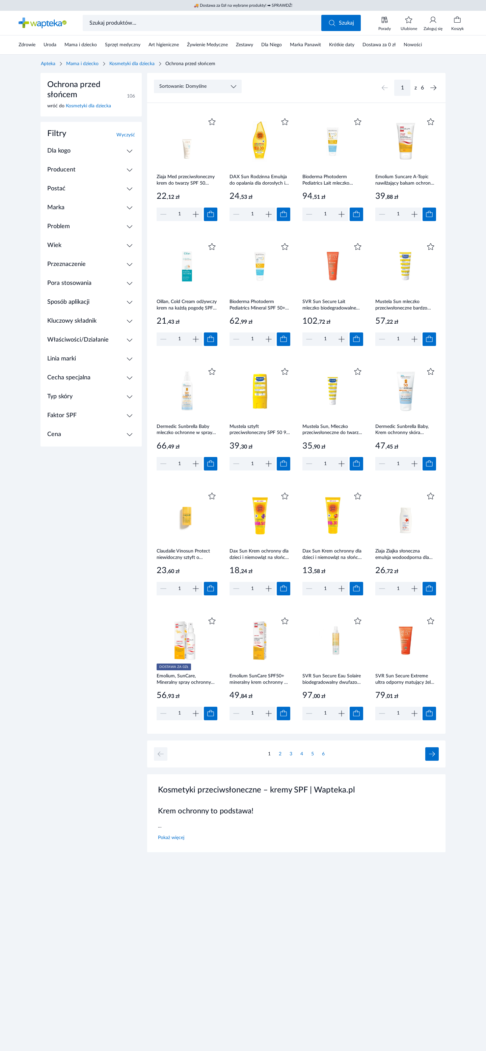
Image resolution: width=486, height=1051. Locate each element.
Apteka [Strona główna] (48, 63)
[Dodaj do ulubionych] (212, 121)
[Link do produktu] (187, 168)
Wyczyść (125, 135)
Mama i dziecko (82, 63)
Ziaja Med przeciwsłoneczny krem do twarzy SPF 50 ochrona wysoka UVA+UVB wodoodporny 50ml (186, 180)
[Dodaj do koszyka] (210, 214)
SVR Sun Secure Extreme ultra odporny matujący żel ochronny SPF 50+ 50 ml (403, 680)
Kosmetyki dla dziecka (132, 63)
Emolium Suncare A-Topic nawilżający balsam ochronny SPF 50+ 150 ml (405, 180)
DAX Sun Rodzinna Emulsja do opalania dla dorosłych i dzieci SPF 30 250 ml (258, 180)
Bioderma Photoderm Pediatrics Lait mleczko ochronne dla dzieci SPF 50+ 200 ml (331, 180)
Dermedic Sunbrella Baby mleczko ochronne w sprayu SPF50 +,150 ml (186, 430)
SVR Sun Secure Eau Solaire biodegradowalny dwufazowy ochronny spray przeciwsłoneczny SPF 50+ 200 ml (332, 680)
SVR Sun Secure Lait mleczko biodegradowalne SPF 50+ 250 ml (329, 305)
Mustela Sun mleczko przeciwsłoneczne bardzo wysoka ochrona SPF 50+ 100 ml (401, 305)
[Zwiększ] (195, 214)
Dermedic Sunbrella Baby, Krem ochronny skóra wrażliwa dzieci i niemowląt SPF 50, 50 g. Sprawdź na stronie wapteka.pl (403, 430)
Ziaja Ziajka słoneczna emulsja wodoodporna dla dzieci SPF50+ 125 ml (402, 555)
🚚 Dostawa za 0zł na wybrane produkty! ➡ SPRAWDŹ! (243, 5)
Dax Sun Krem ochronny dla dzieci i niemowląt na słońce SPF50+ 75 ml (259, 555)
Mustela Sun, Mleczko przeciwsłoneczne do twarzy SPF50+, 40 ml (331, 430)
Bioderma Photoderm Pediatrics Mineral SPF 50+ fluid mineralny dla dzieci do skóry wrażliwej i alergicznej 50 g (258, 305)
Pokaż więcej (171, 837)
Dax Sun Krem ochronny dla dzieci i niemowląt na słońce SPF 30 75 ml (331, 555)
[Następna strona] (433, 87)
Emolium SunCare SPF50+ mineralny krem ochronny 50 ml (260, 680)
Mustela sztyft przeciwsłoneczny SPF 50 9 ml (258, 430)
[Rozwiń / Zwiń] (129, 150)
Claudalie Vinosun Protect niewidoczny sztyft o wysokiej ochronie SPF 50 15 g (187, 555)
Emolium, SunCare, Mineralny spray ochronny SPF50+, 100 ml (184, 680)
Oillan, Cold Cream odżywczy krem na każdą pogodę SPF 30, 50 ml (187, 305)
